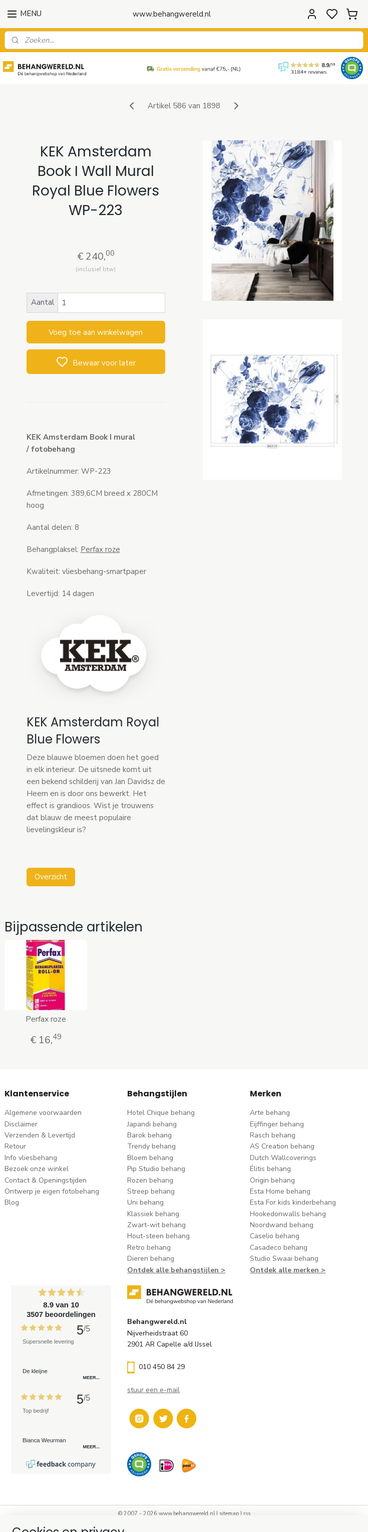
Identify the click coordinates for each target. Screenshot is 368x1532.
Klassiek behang (153, 1214)
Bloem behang (150, 1158)
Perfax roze (100, 549)
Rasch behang (272, 1135)
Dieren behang (150, 1258)
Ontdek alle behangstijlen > (176, 1270)
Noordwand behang (281, 1225)
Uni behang (145, 1202)
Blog (12, 1202)
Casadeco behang (278, 1247)
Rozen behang (150, 1180)
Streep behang (151, 1191)
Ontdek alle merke (282, 1270)
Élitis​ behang (270, 1169)
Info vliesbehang (31, 1158)
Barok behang (149, 1135)
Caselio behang (274, 1236)
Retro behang (149, 1247)
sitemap (229, 1513)
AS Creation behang (282, 1146)
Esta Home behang (280, 1191)
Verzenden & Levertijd (40, 1135)
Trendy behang (151, 1146)
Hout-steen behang (158, 1236)
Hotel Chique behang (161, 1112)
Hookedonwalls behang (288, 1214)
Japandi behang (152, 1124)
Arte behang (270, 1112)
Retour (15, 1146)
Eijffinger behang (277, 1124)
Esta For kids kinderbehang (293, 1202)
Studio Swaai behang (284, 1258)
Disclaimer (21, 1124)
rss (246, 1513)
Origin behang (272, 1180)
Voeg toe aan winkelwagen (96, 332)
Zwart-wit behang (156, 1225)
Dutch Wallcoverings (283, 1158)
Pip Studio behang (156, 1169)
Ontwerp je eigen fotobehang (52, 1191)
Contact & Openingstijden (46, 1180)
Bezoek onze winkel (37, 1169)
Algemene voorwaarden (43, 1112)
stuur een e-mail (153, 1390)
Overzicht (51, 877)
